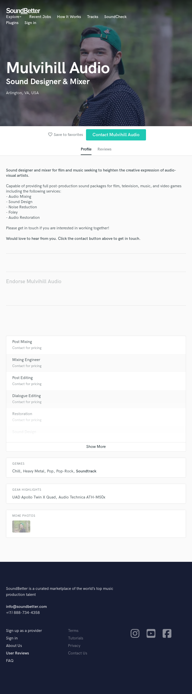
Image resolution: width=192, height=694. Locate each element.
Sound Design (24, 432)
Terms (73, 630)
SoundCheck (115, 17)
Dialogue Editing (26, 396)
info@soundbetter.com (26, 606)
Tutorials (75, 638)
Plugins (12, 23)
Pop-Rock (64, 471)
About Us (14, 645)
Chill (16, 471)
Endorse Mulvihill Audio (34, 281)
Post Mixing (22, 341)
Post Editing (22, 378)
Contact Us (77, 653)
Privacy (74, 645)
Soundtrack (86, 471)
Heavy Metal (33, 471)
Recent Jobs (40, 17)
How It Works (69, 17)
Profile (86, 149)
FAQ (10, 660)
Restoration (22, 414)
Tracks (92, 17)
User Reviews (17, 653)
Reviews (105, 149)
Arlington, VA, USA (22, 93)
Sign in (30, 23)
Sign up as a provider (24, 630)
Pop (50, 471)
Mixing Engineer (26, 360)
